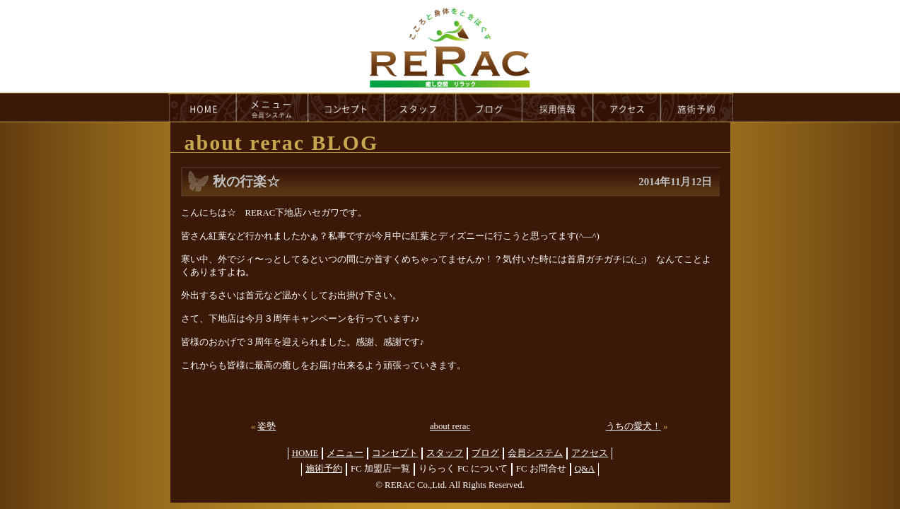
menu (272, 107)
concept (346, 107)
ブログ (485, 453)
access (627, 107)
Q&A (585, 469)
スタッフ (444, 453)
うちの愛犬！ (633, 426)
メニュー (345, 453)
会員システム (535, 453)
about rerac (450, 426)
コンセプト (395, 453)
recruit (558, 107)
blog (489, 107)
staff (420, 107)
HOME (202, 107)
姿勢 (266, 426)
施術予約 (323, 469)
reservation (697, 107)
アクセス (589, 453)
